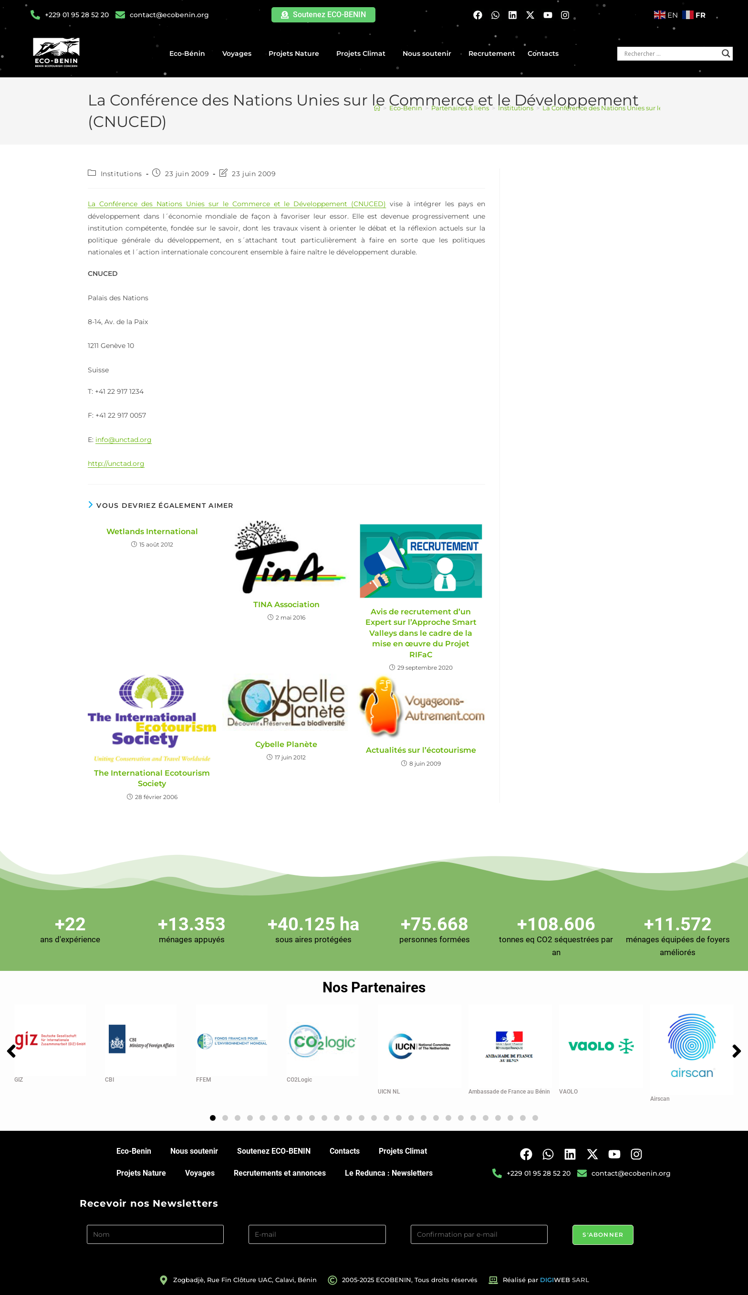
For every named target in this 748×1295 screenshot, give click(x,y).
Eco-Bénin (189, 53)
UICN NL (389, 1091)
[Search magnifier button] (726, 53)
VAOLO (568, 1091)
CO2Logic (299, 1079)
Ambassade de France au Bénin (509, 1091)
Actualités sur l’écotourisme (421, 750)
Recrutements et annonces (280, 1173)
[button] (213, 1118)
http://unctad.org (116, 463)
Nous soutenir (429, 53)
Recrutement (491, 53)
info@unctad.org (123, 439)
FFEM (203, 1079)
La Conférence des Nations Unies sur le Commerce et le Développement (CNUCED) (237, 204)
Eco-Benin (133, 1151)
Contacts (543, 53)
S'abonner (602, 1234)
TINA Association (286, 604)
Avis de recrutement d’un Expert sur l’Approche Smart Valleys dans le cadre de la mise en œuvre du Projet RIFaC (421, 633)
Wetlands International (152, 531)
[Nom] (155, 1234)
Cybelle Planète (286, 744)
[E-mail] (317, 1234)
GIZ (18, 1079)
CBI (109, 1079)
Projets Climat (363, 53)
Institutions (121, 173)
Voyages (239, 53)
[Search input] (670, 53)
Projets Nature (296, 53)
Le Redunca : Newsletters (389, 1173)
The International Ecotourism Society (152, 778)
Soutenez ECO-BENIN (274, 1151)
